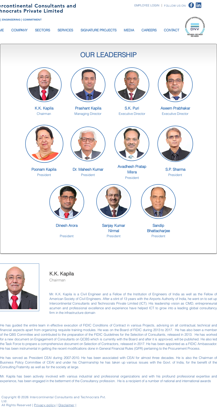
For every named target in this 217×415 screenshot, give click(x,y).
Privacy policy (45, 405)
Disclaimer (66, 405)
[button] (19, 30)
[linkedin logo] (198, 5)
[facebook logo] (191, 5)
